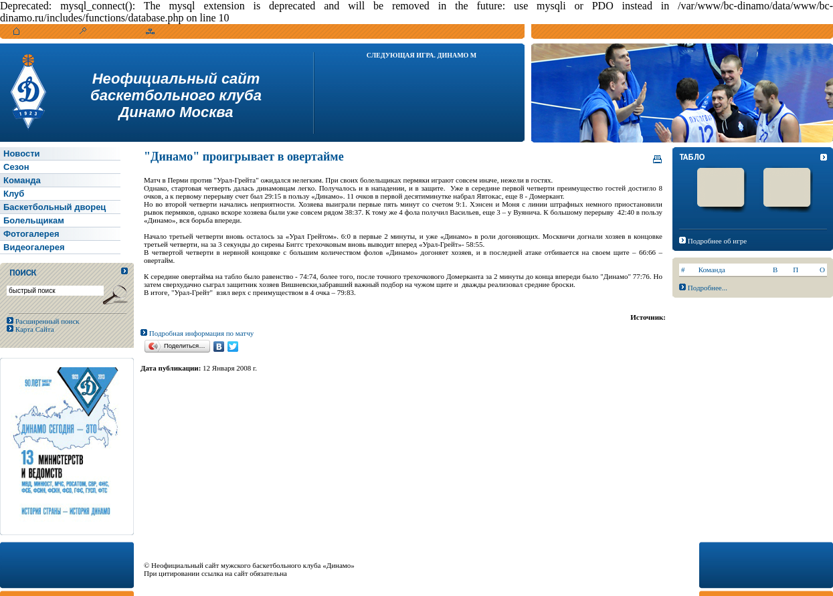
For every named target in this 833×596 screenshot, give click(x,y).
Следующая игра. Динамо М (422, 55)
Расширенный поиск (46, 321)
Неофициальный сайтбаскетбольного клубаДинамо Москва (176, 95)
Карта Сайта (33, 329)
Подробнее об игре (717, 241)
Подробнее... (707, 288)
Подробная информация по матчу (197, 333)
